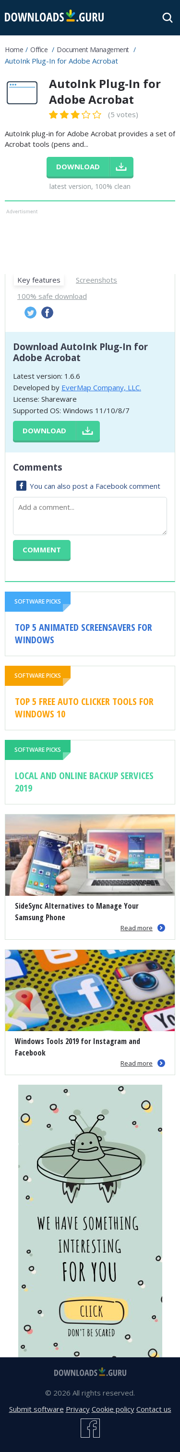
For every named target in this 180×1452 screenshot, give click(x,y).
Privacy (78, 1409)
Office (39, 49)
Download (44, 430)
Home (14, 49)
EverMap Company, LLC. (101, 387)
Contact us (153, 1409)
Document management (93, 49)
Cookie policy (113, 1409)
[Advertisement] (90, 240)
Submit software (36, 1409)
